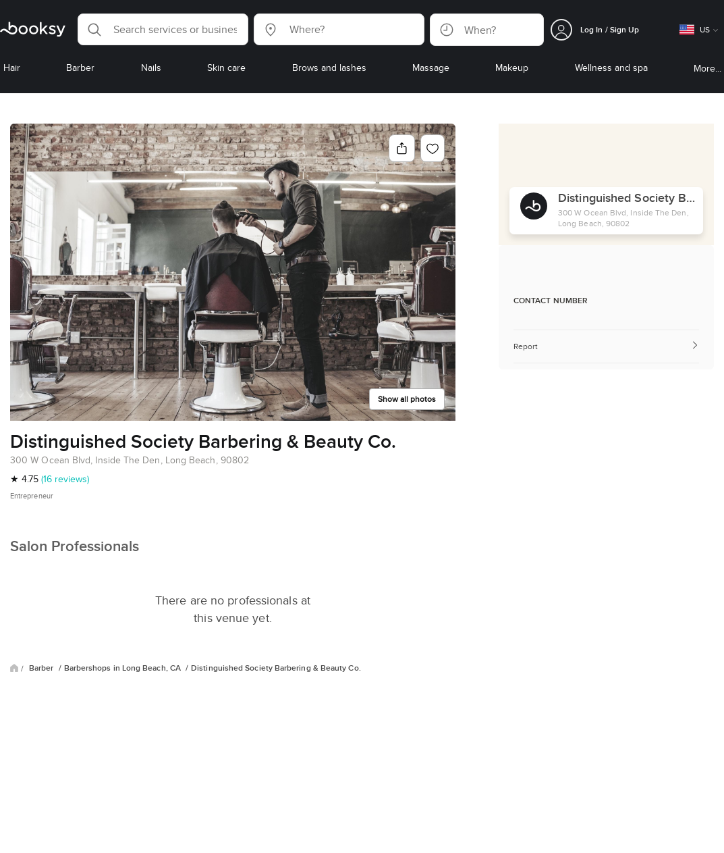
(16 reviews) (65, 479)
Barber (42, 668)
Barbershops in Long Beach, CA (123, 668)
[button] (163, 29)
